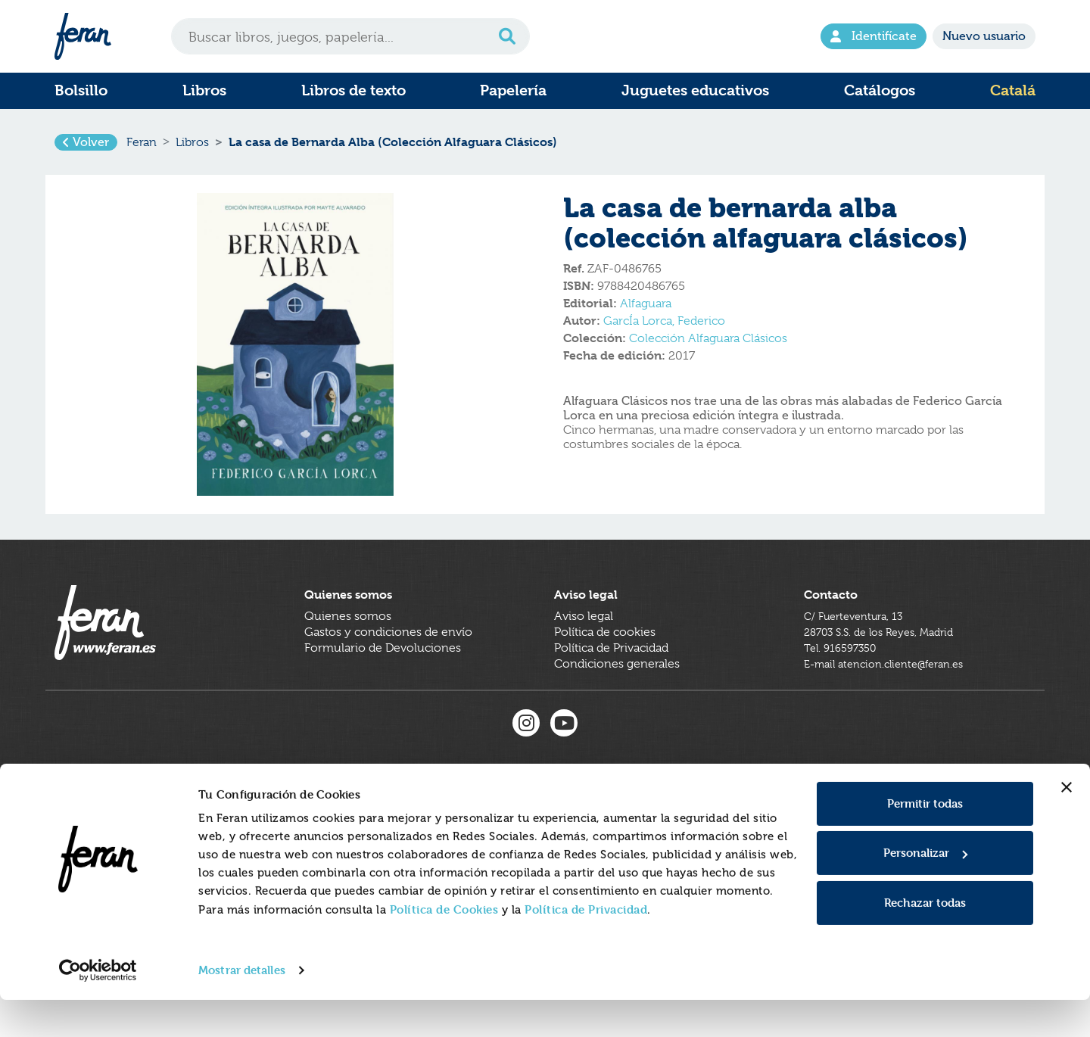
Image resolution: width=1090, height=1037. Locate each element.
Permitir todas (925, 840)
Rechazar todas (925, 940)
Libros (204, 90)
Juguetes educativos (695, 90)
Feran (141, 147)
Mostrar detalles (241, 1007)
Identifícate (873, 36)
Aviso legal (583, 643)
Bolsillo (80, 90)
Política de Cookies (444, 946)
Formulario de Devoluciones (382, 675)
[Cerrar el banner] (1066, 824)
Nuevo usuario (984, 36)
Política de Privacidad (586, 946)
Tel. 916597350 (845, 675)
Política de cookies (605, 659)
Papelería (513, 90)
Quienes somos (347, 643)
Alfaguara (645, 312)
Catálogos (879, 90)
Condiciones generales (617, 691)
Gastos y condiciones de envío (388, 659)
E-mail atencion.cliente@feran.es (893, 691)
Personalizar (925, 890)
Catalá (1013, 90)
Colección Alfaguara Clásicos (708, 347)
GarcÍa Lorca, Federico (664, 330)
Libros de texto (353, 90)
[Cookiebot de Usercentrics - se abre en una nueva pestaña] (98, 1007)
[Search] (350, 36)
